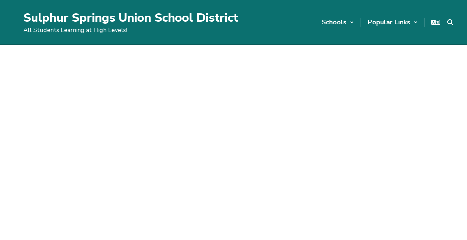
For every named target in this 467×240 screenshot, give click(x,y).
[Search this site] (450, 22)
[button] (338, 22)
